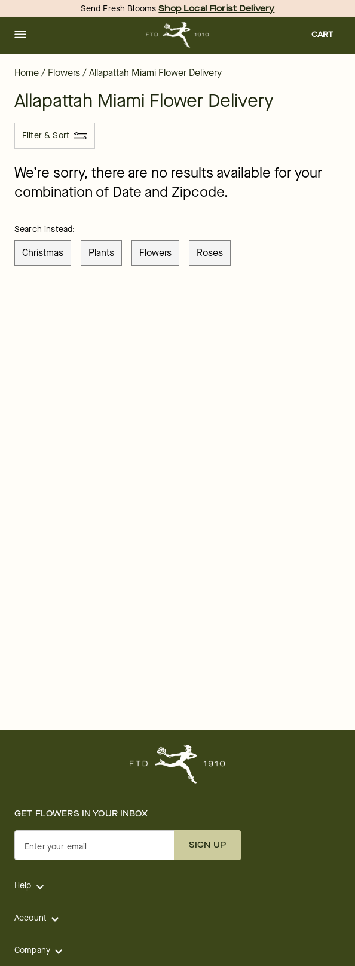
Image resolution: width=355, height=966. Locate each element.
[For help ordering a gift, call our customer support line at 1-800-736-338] (177, 35)
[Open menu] (20, 35)
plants (101, 252)
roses (210, 252)
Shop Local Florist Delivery (216, 8)
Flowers (64, 72)
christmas (42, 252)
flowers (155, 252)
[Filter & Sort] (54, 136)
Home (26, 72)
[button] (20, 35)
